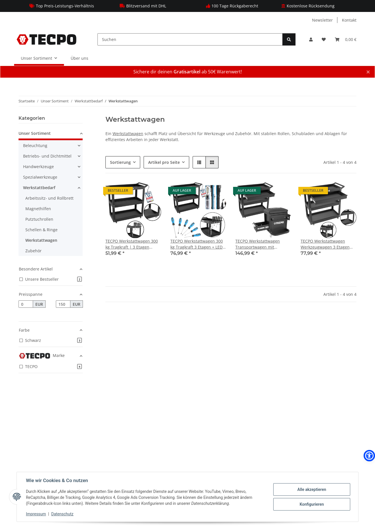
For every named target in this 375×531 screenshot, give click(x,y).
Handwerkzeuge (38, 166)
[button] (311, 39)
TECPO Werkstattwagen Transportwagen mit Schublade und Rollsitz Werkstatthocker (257, 244)
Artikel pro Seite (164, 162)
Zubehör (33, 250)
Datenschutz (62, 514)
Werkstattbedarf (39, 187)
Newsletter (322, 20)
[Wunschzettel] (323, 39)
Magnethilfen (38, 208)
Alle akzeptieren (311, 489)
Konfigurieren (311, 504)
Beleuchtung (35, 145)
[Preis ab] (26, 304)
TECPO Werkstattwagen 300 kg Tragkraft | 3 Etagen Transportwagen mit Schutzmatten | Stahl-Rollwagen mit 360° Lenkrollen (131, 244)
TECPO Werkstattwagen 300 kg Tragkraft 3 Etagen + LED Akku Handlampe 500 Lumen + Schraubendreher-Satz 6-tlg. (197, 244)
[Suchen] (190, 39)
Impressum (36, 514)
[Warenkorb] (345, 39)
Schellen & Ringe (41, 229)
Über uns (79, 58)
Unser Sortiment (35, 133)
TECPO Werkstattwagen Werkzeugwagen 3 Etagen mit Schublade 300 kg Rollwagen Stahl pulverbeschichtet (325, 244)
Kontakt (349, 20)
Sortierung (120, 162)
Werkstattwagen (128, 133)
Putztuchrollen (39, 219)
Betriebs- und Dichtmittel (47, 156)
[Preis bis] (63, 304)
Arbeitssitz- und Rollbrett (49, 198)
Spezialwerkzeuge (40, 177)
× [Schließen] (368, 71)
